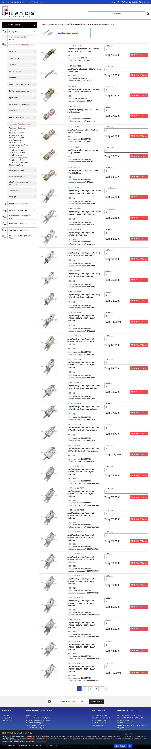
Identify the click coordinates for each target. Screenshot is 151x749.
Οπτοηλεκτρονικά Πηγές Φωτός (18, 38)
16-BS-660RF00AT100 (75, 554)
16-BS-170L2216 (73, 147)
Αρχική (115, 2)
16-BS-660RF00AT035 (75, 466)
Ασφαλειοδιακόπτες (16, 160)
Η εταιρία (5, 715)
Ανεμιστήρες (14, 190)
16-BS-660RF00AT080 (75, 532)
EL (145, 2)
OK (130, 746)
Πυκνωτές (13, 51)
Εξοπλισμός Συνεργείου (18, 204)
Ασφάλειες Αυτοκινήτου (18, 145)
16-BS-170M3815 (74, 403)
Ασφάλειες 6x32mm (16, 138)
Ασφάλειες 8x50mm (16, 155)
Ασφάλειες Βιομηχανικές (18, 157)
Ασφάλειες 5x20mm (16, 133)
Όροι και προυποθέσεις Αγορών (38, 718)
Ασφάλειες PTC (15, 148)
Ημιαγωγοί (13, 31)
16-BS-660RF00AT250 (75, 641)
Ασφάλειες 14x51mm (17, 152)
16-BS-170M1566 (74, 250)
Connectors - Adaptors (18, 223)
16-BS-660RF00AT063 (75, 510)
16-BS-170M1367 (74, 208)
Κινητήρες (13, 196)
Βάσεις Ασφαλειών (16, 165)
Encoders (13, 78)
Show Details (120, 746)
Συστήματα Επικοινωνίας (19, 230)
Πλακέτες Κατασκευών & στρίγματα (19, 183)
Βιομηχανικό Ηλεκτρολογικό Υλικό (20, 236)
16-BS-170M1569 (74, 291)
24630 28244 (22, 2)
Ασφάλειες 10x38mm (17, 150)
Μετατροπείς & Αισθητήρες (20, 104)
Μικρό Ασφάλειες (16, 140)
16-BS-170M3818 (74, 424)
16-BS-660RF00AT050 (75, 488)
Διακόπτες (13, 111)
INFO (69, 55)
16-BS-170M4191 (74, 445)
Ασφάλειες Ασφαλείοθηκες (19, 124)
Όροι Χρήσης (31, 715)
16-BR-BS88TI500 (74, 66)
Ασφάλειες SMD (15, 143)
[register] (70, 701)
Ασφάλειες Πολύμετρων (18, 162)
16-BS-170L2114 (73, 106)
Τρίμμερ (12, 64)
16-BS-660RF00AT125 (75, 576)
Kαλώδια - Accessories (18, 210)
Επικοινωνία (7, 720)
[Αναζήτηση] (116, 13)
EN (148, 2)
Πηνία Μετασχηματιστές (19, 91)
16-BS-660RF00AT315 (75, 663)
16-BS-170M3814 (74, 382)
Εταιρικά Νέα (7, 718)
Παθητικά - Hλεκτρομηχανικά (20, 45)
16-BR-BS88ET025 (74, 46)
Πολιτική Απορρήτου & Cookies (38, 720)
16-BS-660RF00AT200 (75, 619)
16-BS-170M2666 (74, 312)
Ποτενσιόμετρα (15, 71)
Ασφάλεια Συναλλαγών (35, 728)
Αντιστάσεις (14, 58)
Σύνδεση (126, 2)
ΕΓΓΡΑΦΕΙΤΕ (96, 701)
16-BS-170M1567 (74, 270)
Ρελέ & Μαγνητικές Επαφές (19, 117)
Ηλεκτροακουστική (16, 170)
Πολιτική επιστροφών (34, 723)
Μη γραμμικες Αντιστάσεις (19, 84)
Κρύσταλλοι (13, 97)
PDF (74, 76)
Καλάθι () (137, 2)
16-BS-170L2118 (73, 127)
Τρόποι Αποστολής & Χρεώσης (38, 725)
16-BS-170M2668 (74, 359)
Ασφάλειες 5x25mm (16, 135)
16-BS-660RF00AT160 (75, 597)
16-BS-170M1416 (74, 229)
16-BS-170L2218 (73, 167)
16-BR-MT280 (72, 86)
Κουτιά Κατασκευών (17, 177)
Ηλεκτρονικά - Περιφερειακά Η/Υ (20, 217)
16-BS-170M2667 (74, 336)
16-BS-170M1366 (74, 188)
